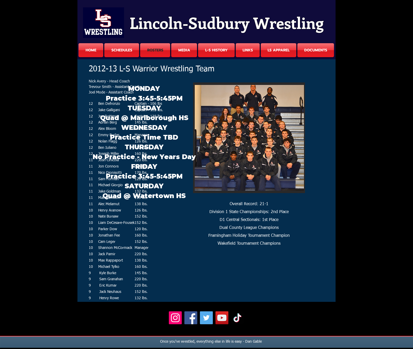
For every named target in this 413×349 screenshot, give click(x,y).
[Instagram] (175, 317)
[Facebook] (190, 317)
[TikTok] (237, 317)
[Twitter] (206, 317)
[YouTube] (221, 317)
